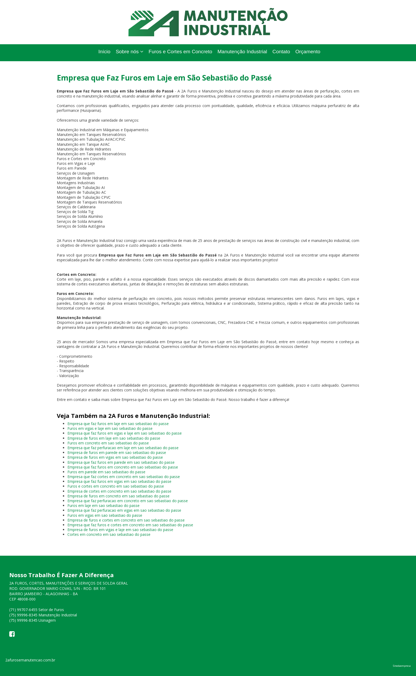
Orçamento (307, 51)
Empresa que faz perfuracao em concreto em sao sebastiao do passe (127, 500)
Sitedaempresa (402, 666)
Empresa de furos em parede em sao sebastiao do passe (116, 452)
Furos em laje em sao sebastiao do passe (103, 505)
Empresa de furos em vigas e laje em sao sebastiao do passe (120, 529)
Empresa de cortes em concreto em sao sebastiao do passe (119, 491)
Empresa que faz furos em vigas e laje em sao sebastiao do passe (124, 433)
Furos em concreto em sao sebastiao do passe (108, 442)
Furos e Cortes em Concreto (180, 51)
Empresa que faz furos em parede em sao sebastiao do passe (121, 462)
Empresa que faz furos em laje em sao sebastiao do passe (118, 423)
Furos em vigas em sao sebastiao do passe (104, 515)
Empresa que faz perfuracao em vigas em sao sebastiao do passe (124, 510)
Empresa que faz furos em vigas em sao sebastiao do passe (119, 481)
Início (104, 51)
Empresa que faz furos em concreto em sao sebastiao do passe (122, 467)
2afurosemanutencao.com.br (30, 659)
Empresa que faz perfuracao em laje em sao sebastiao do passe (123, 447)
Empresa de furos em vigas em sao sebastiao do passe (115, 457)
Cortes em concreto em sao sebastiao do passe (108, 534)
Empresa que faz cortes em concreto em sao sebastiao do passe (123, 476)
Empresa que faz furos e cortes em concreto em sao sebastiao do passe (130, 524)
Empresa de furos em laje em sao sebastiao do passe (113, 438)
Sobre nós (129, 51)
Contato (281, 51)
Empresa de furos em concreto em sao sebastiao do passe (118, 495)
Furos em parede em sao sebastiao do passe (106, 471)
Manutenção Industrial (242, 51)
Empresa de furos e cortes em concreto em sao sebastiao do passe (126, 520)
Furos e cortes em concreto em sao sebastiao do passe (115, 486)
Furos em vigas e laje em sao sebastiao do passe (110, 428)
